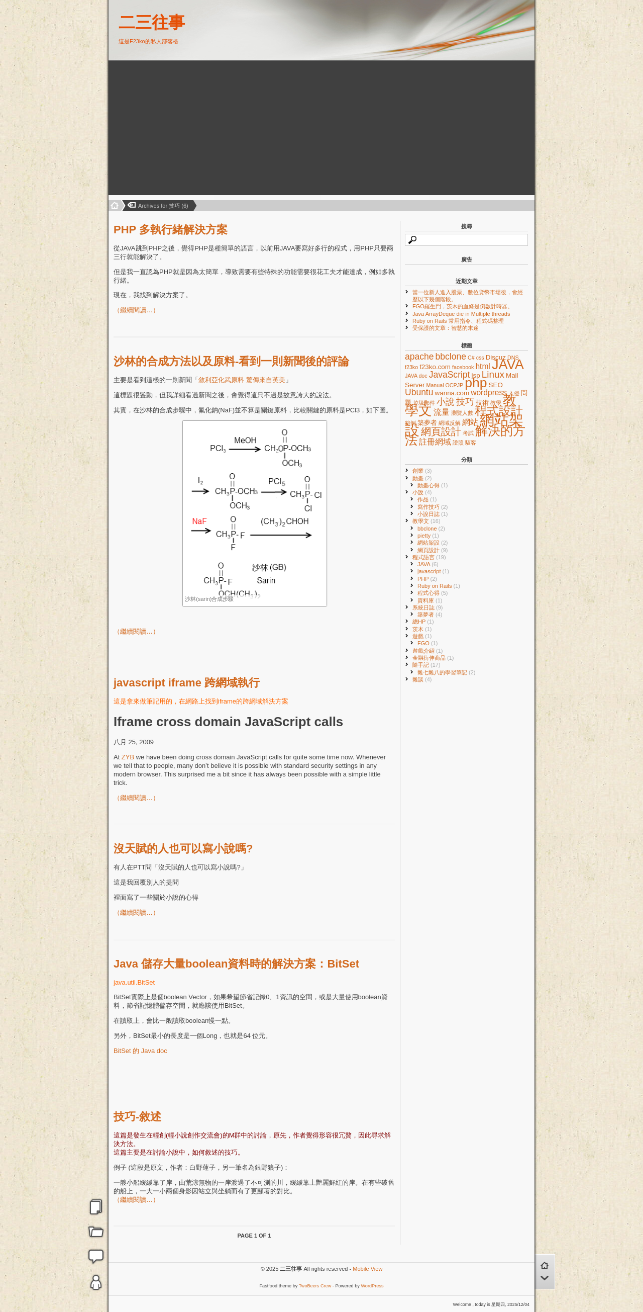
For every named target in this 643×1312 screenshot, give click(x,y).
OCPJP (455, 385)
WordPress (372, 1285)
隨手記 (426, 665)
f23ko (411, 367)
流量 (442, 412)
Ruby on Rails (438, 586)
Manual (435, 385)
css (480, 358)
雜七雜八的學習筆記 (446, 672)
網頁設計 (441, 431)
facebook (463, 367)
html (482, 366)
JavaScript (449, 375)
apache (419, 357)
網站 (470, 422)
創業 (422, 471)
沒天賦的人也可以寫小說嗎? (183, 848)
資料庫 (430, 600)
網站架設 (432, 543)
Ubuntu (419, 392)
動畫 (422, 478)
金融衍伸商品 (433, 658)
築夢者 (427, 422)
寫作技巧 (432, 507)
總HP (423, 622)
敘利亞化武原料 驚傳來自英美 (241, 380)
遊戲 (422, 636)
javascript (433, 571)
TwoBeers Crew (315, 1285)
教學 (495, 403)
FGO (427, 643)
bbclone (451, 357)
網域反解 (450, 423)
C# (471, 358)
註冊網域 (435, 442)
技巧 (465, 402)
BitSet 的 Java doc (140, 1051)
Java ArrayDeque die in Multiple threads (461, 314)
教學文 (426, 521)
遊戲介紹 (427, 651)
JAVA (508, 364)
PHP (427, 579)
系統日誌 (427, 607)
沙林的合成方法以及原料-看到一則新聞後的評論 (231, 361)
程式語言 (429, 557)
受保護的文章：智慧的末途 (445, 328)
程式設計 (499, 410)
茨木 (422, 629)
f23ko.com (435, 367)
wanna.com (452, 393)
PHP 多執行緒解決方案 (171, 229)
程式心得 (432, 593)
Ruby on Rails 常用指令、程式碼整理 (458, 321)
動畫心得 (432, 485)
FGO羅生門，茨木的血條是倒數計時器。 (462, 306)
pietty (428, 536)
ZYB (128, 757)
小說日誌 (432, 514)
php (476, 382)
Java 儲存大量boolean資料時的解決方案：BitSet (236, 963)
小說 (446, 402)
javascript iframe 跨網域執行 (187, 682)
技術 (482, 402)
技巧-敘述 (137, 1116)
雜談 (422, 679)
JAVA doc (416, 376)
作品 (427, 499)
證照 (458, 443)
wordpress (489, 392)
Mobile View (367, 1269)
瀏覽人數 (462, 413)
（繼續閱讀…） (136, 310)
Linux (493, 374)
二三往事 (152, 22)
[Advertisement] (177, 128)
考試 (468, 433)
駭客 (470, 443)
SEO (496, 385)
